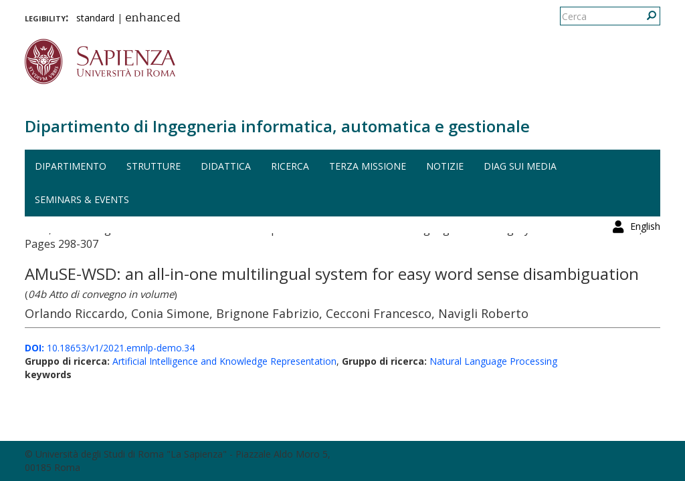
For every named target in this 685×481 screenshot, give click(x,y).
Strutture (153, 166)
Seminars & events (82, 199)
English (645, 16)
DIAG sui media (520, 166)
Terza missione (367, 166)
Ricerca (290, 166)
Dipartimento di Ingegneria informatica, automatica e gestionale (277, 126)
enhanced (153, 19)
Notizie (445, 166)
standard (95, 17)
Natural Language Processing (493, 361)
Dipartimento (70, 166)
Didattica (226, 166)
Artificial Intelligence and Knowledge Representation (224, 361)
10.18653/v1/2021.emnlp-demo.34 (110, 347)
